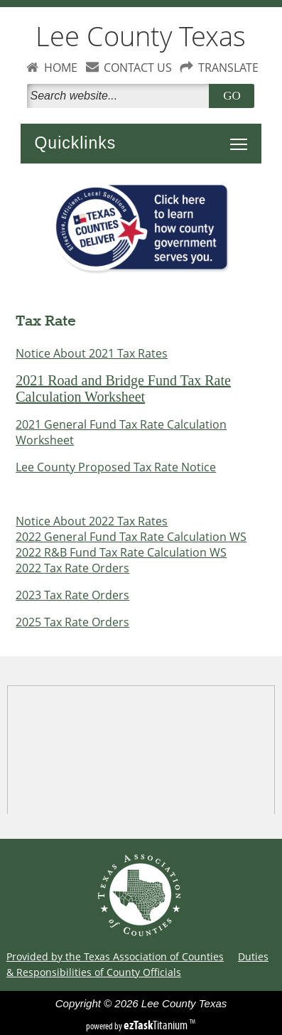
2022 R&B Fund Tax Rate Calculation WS (121, 552)
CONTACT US (138, 67)
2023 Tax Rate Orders (72, 595)
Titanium (157, 1025)
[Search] (121, 96)
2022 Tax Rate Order (70, 568)
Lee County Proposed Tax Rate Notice (116, 467)
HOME (60, 67)
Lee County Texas (141, 36)
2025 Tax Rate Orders (72, 622)
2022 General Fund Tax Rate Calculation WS (131, 537)
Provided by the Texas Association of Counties (115, 956)
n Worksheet (109, 396)
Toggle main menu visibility (242, 136)
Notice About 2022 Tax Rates (92, 521)
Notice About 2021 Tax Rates (92, 353)
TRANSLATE (228, 67)
